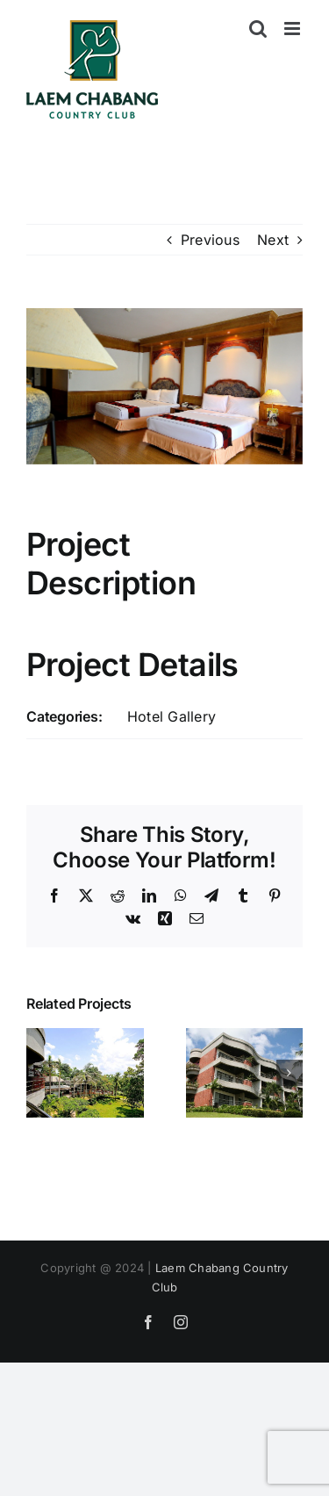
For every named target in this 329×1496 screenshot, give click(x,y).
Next (273, 239)
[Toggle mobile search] (258, 28)
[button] (39, 1073)
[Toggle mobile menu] (293, 28)
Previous (210, 239)
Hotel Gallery (171, 716)
